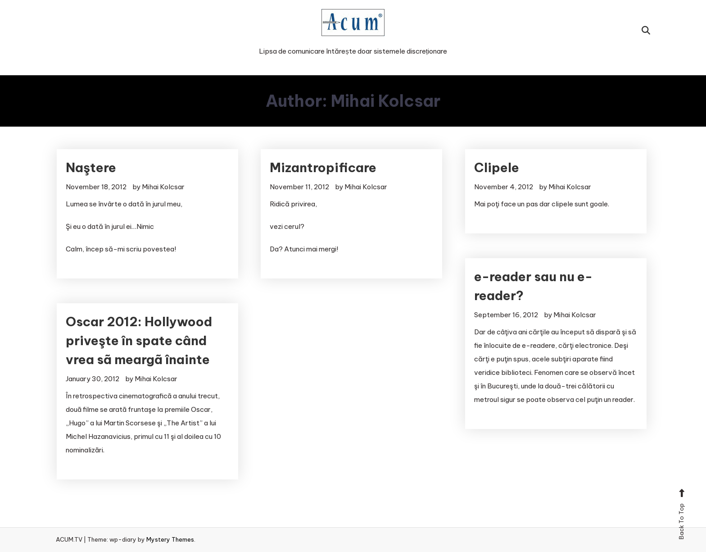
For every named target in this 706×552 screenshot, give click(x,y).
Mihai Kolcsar (163, 186)
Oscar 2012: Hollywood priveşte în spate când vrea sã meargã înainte (139, 340)
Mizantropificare (323, 167)
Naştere (91, 167)
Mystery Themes (170, 539)
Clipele (496, 167)
